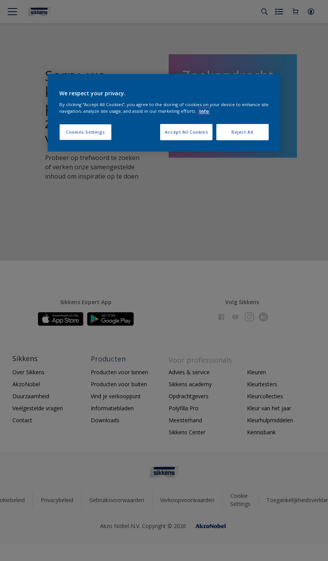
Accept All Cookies (186, 132)
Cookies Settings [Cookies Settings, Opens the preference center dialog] (85, 132)
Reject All (242, 132)
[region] (164, 112)
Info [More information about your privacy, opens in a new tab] (204, 111)
